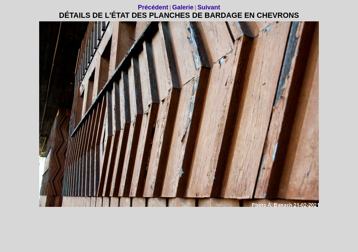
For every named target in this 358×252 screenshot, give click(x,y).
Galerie (182, 7)
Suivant (209, 7)
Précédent (153, 7)
